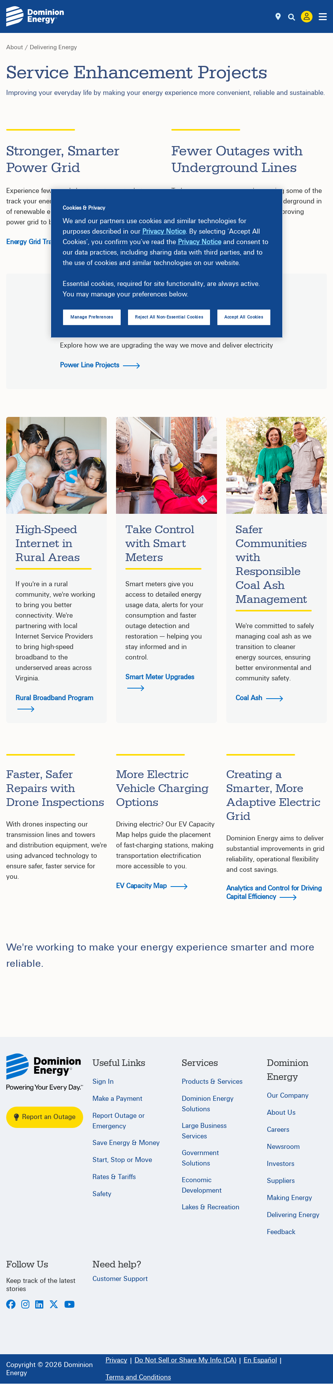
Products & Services (212, 1082)
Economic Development (202, 1185)
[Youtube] (69, 1305)
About (14, 47)
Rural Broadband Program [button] (54, 703)
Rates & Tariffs (114, 1177)
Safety (101, 1194)
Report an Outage (44, 1117)
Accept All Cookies (243, 317)
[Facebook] (10, 1305)
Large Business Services (204, 1131)
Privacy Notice (164, 231)
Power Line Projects (100, 365)
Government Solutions (200, 1158)
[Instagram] (25, 1305)
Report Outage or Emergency (118, 1121)
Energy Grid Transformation (46, 242)
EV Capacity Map (151, 886)
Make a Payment (117, 1099)
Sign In (103, 1082)
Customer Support (120, 1279)
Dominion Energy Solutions (208, 1104)
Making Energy (289, 1198)
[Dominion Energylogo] (35, 16)
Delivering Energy (53, 47)
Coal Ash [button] (259, 698)
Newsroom (283, 1147)
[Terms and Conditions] (138, 1377)
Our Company (288, 1096)
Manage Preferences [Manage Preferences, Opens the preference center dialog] (91, 317)
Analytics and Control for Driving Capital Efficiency (274, 892)
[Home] (44, 1072)
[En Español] (260, 1360)
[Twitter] (53, 1305)
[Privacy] (116, 1360)
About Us (281, 1113)
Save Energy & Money (126, 1143)
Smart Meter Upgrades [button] (159, 682)
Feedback (281, 1232)
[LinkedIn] (39, 1305)
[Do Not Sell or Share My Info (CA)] (185, 1360)
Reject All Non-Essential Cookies (169, 317)
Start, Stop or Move (122, 1160)
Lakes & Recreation (210, 1207)
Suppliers (281, 1181)
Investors (280, 1164)
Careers (278, 1130)
